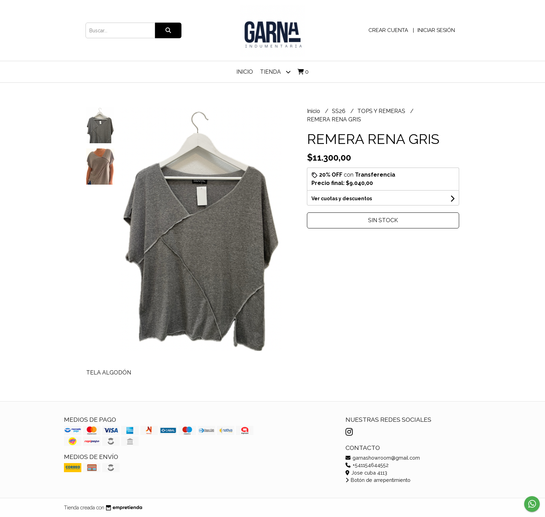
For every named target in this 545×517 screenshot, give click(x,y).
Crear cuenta (388, 30)
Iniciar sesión (436, 30)
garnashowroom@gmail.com (382, 458)
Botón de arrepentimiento (377, 480)
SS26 (339, 111)
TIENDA (275, 71)
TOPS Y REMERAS (382, 111)
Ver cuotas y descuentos (341, 198)
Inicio (244, 71)
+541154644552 (367, 465)
